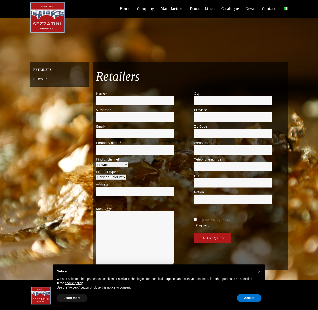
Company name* (135, 147)
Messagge (135, 235)
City (233, 98)
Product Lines (202, 8)
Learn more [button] (72, 298)
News (250, 8)
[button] (259, 271)
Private (40, 79)
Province (233, 114)
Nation (233, 197)
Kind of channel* (112, 162)
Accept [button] (249, 298)
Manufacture (172, 8)
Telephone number (233, 164)
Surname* (135, 114)
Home (125, 8)
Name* (135, 98)
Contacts (270, 8)
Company (145, 8)
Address (135, 189)
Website (233, 147)
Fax (233, 180)
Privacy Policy (220, 219)
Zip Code (233, 131)
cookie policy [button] (73, 283)
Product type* (111, 174)
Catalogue (230, 8)
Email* (135, 131)
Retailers (42, 70)
